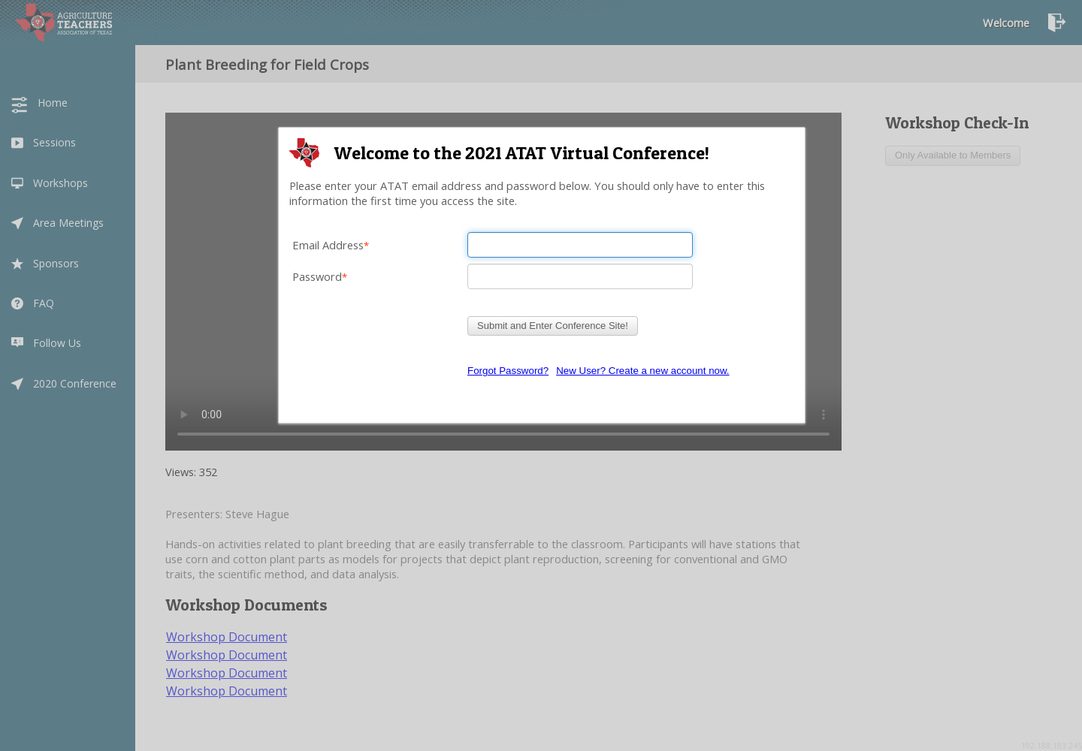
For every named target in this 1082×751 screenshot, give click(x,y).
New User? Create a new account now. (642, 370)
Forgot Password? (508, 370)
